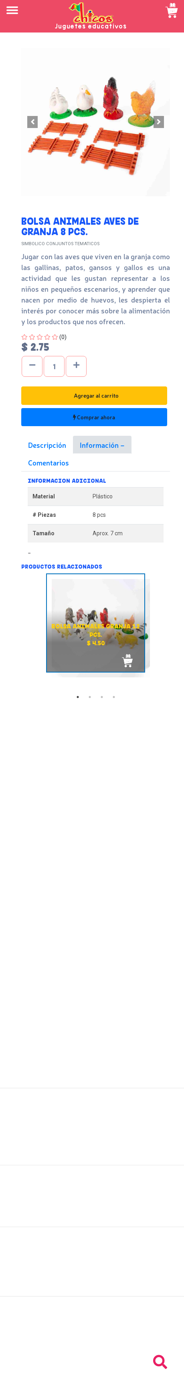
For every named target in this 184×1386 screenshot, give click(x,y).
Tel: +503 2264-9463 (92, 1339)
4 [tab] (114, 697)
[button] (32, 122)
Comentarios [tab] (48, 462)
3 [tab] (102, 697)
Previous (15, 632)
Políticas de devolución (92, 1200)
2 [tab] (90, 697)
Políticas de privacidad (92, 1209)
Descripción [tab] (47, 444)
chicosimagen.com (116, 1375)
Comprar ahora (94, 417)
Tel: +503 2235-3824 (92, 1331)
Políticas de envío (92, 1191)
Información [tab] (100, 444)
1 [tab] (78, 697)
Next (176, 632)
